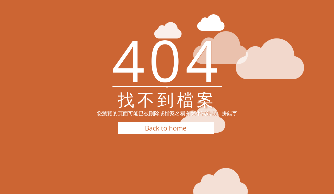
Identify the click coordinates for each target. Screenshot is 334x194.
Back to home (166, 128)
